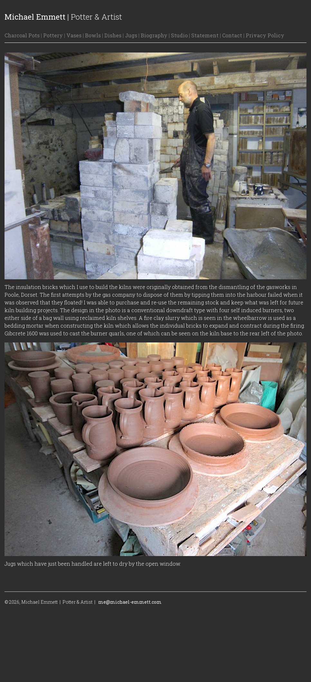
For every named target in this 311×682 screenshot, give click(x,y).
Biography (154, 35)
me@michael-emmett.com (130, 602)
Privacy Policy (265, 35)
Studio (179, 35)
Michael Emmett (35, 17)
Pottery (53, 35)
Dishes (112, 35)
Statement (205, 35)
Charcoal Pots (22, 35)
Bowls (93, 35)
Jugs (131, 35)
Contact (232, 35)
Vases (73, 35)
